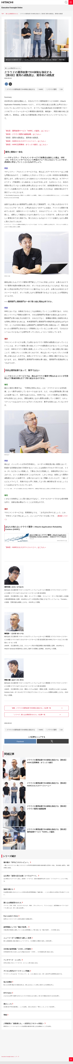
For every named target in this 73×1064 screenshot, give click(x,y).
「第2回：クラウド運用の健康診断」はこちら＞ (22, 134)
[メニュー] (70, 2)
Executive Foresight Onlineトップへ (10, 1056)
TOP (3, 13)
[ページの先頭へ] (71, 1059)
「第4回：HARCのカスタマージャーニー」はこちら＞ (25, 141)
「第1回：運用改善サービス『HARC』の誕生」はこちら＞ (27, 131)
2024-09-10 (8, 78)
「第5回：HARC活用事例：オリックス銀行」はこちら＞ (26, 145)
